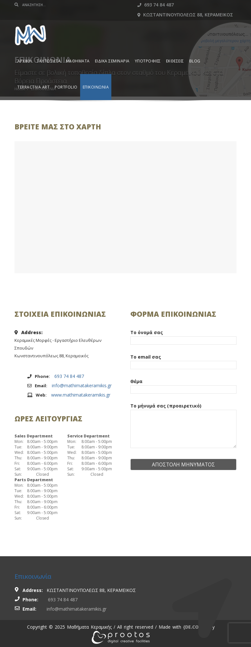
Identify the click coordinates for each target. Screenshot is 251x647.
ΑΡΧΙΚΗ (24, 61)
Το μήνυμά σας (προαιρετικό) (183, 426)
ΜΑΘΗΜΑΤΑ (78, 61)
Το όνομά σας (183, 336)
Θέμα (183, 385)
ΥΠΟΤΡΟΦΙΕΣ (148, 61)
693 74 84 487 (155, 5)
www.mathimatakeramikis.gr (80, 395)
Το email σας (183, 361)
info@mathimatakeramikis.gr (82, 385)
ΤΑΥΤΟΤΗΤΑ (49, 61)
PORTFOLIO (66, 87)
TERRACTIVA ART (33, 87)
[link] (121, 637)
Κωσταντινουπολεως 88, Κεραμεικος (185, 15)
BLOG (194, 61)
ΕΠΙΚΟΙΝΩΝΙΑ (96, 87)
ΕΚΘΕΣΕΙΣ (175, 61)
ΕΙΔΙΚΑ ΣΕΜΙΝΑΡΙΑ (112, 61)
